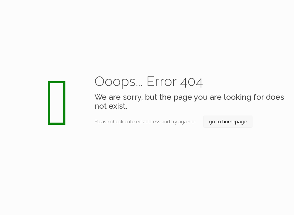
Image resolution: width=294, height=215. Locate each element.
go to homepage (227, 122)
